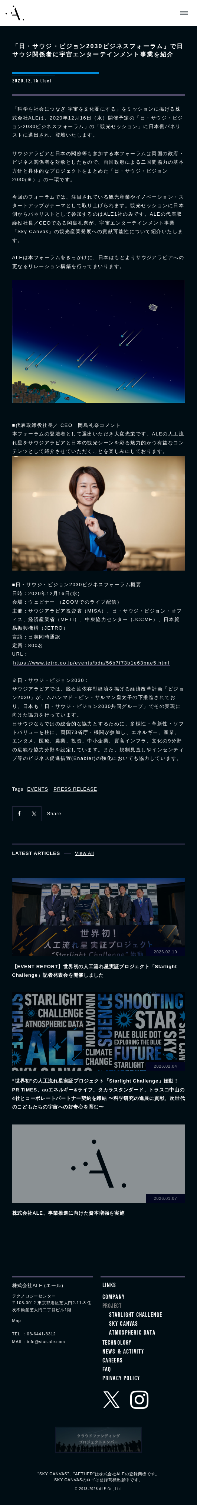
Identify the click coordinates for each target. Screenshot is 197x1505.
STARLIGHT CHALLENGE (135, 1315)
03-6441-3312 (41, 1334)
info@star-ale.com (46, 1341)
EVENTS (37, 789)
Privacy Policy (121, 1379)
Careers (112, 1361)
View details (98, 929)
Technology (117, 1343)
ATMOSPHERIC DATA (132, 1333)
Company (113, 1298)
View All (84, 853)
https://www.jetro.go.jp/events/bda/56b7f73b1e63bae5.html (91, 663)
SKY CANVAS (123, 1324)
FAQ (106, 1370)
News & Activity (123, 1352)
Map (16, 1320)
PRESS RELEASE (75, 789)
